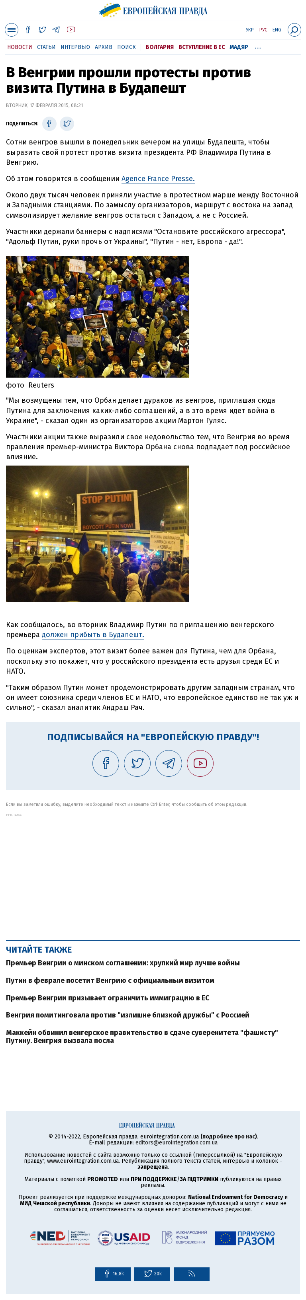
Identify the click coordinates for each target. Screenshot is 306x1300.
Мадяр (239, 47)
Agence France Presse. (158, 178)
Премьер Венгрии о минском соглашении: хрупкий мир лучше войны (123, 963)
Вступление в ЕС (201, 47)
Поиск (126, 47)
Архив (103, 47)
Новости (19, 47)
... (258, 45)
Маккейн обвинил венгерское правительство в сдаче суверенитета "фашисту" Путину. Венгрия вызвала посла (142, 1036)
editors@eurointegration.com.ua (176, 1142)
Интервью (75, 47)
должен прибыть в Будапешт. (93, 634)
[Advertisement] (153, 872)
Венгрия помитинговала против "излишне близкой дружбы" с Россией (127, 1015)
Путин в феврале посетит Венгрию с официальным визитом (110, 980)
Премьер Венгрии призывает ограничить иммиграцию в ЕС (108, 998)
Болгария (160, 47)
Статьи (46, 47)
